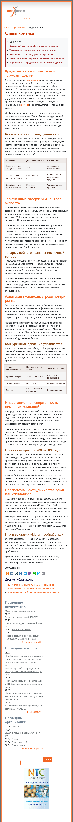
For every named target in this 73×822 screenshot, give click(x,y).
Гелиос (15, 739)
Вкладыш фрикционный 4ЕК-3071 (22, 617)
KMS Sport (17, 726)
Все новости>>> (35, 711)
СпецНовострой (19, 742)
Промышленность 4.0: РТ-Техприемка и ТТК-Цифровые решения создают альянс (23, 683)
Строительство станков (23, 611)
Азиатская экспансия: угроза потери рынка (31, 54)
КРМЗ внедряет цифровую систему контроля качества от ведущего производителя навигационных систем (24, 659)
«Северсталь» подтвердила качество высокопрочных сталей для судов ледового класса (24, 696)
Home (7, 27)
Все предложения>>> (32, 642)
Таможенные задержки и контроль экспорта (32, 50)
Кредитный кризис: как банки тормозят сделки (34, 46)
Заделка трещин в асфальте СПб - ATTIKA (24, 734)
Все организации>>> (32, 748)
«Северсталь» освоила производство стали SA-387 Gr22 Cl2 (23, 707)
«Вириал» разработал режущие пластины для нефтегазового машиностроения (24, 671)
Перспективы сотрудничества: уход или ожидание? (36, 62)
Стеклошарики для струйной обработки (24, 625)
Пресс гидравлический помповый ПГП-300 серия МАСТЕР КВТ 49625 (23, 637)
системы (24, 104)
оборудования (32, 80)
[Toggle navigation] (65, 12)
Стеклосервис (18, 745)
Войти (27, 18)
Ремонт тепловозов (21, 629)
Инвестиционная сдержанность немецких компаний (36, 58)
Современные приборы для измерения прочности (33, 592)
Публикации (19, 27)
